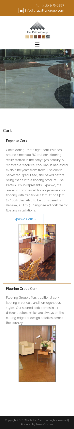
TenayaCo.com (44, 424)
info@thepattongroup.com (44, 10)
